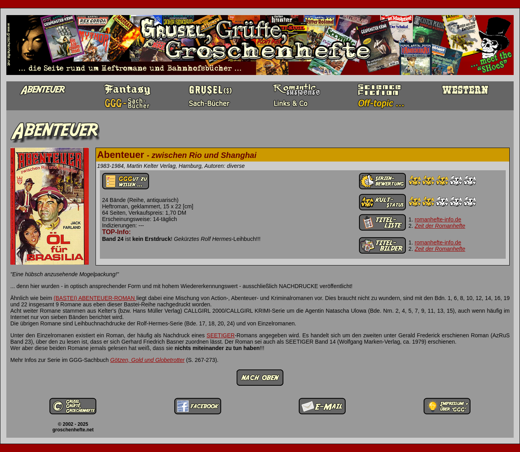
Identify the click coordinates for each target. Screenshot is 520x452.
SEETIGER (220, 335)
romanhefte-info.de (438, 219)
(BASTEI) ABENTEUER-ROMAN (95, 298)
